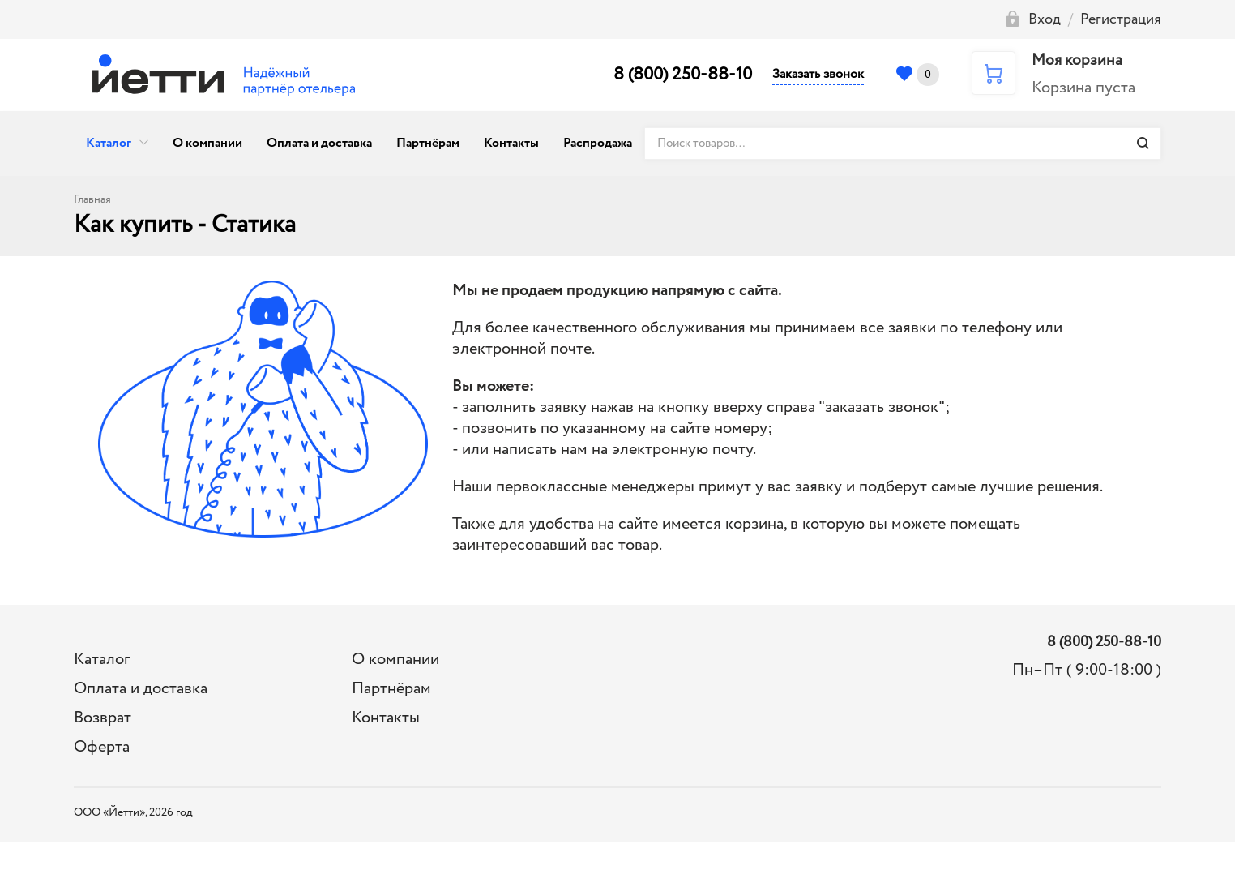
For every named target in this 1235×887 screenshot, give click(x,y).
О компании (207, 143)
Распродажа (597, 143)
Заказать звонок (818, 74)
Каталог (108, 143)
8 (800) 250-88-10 (682, 75)
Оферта (102, 747)
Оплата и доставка (319, 143)
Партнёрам (427, 143)
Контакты (511, 143)
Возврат (102, 718)
